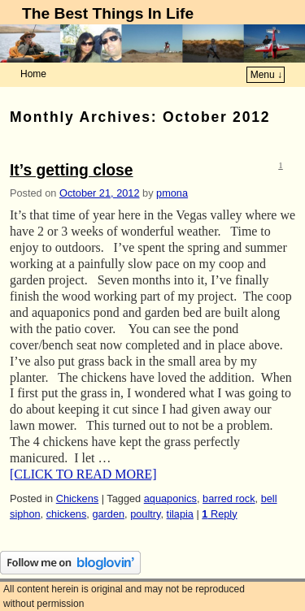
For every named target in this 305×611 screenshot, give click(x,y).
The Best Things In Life (108, 13)
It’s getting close (71, 170)
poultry (145, 514)
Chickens (77, 498)
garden (108, 514)
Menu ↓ (266, 74)
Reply (219, 514)
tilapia (180, 514)
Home (33, 74)
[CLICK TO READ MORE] (83, 474)
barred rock (229, 498)
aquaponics (170, 498)
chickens (66, 514)
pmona (172, 193)
